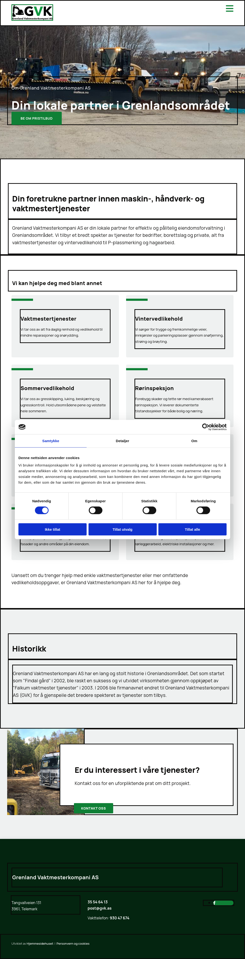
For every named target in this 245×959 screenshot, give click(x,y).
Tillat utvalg (122, 529)
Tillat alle (192, 529)
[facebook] (214, 903)
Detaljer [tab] (122, 441)
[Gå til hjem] (32, 19)
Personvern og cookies (72, 943)
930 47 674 (119, 918)
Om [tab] (194, 441)
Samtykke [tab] (50, 441)
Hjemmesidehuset (40, 943)
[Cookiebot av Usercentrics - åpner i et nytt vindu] (206, 426)
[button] (36, 118)
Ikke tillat (52, 529)
